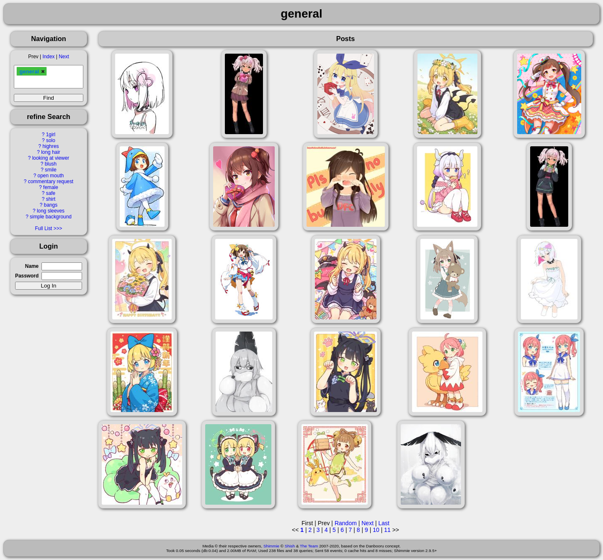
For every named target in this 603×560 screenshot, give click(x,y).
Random (346, 523)
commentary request (50, 181)
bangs (50, 205)
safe (50, 193)
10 (376, 529)
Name (32, 266)
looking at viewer (51, 158)
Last (383, 523)
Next (64, 57)
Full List (43, 228)
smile (51, 170)
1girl (50, 134)
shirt (50, 199)
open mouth (51, 176)
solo (50, 140)
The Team (309, 546)
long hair (50, 152)
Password (27, 276)
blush (51, 164)
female (50, 187)
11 (387, 529)
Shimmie (271, 546)
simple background (51, 217)
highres (50, 146)
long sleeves (50, 211)
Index (48, 57)
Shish (290, 546)
